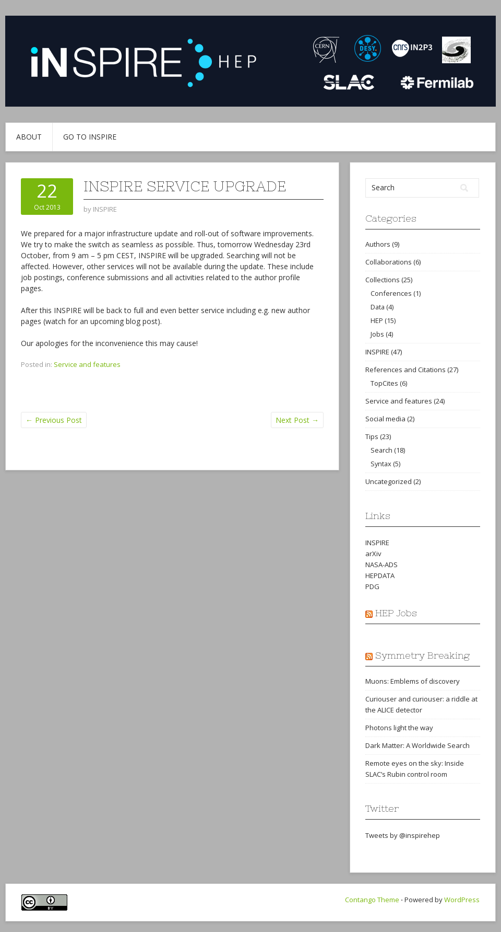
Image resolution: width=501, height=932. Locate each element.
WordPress (462, 899)
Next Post (297, 420)
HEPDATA (380, 575)
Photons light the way (399, 727)
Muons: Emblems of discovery (412, 681)
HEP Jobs (396, 612)
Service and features (87, 364)
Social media (385, 418)
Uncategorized (388, 481)
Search (381, 450)
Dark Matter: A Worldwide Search (417, 745)
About (29, 137)
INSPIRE (377, 351)
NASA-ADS (381, 564)
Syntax (381, 463)
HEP (377, 320)
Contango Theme (372, 899)
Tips (371, 436)
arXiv (373, 553)
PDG (372, 586)
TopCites (384, 383)
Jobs (377, 334)
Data (378, 307)
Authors (377, 244)
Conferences (391, 293)
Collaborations (388, 262)
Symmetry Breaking (422, 655)
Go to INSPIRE (89, 137)
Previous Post (54, 420)
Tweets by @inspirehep (402, 835)
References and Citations (405, 369)
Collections (382, 279)
